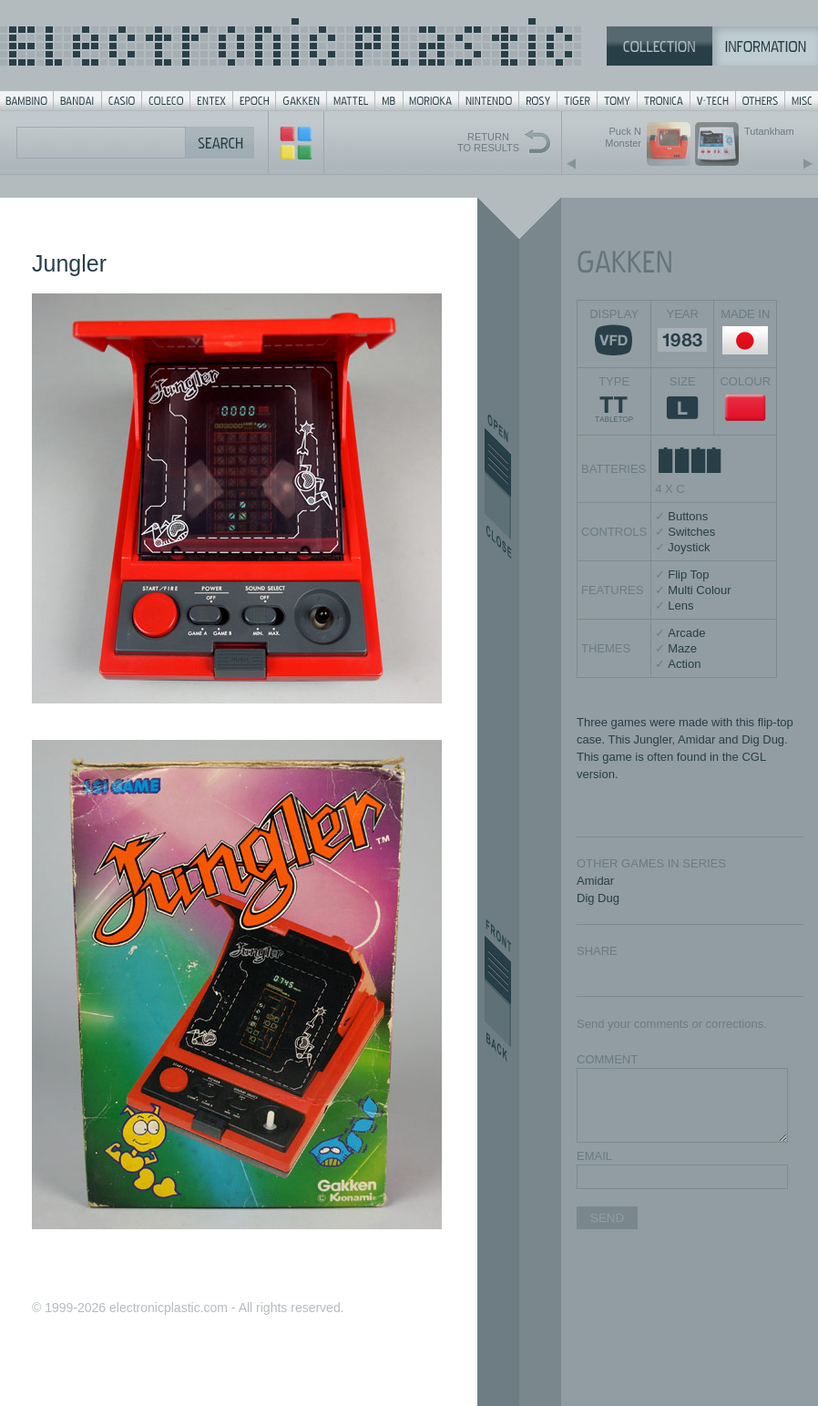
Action (684, 664)
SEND (607, 1218)
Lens (680, 605)
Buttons (688, 516)
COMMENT (607, 1059)
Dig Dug (598, 898)
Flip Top (688, 574)
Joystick (689, 547)
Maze (682, 648)
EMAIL (594, 1156)
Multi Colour (699, 590)
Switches (691, 532)
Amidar (595, 881)
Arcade (686, 633)
